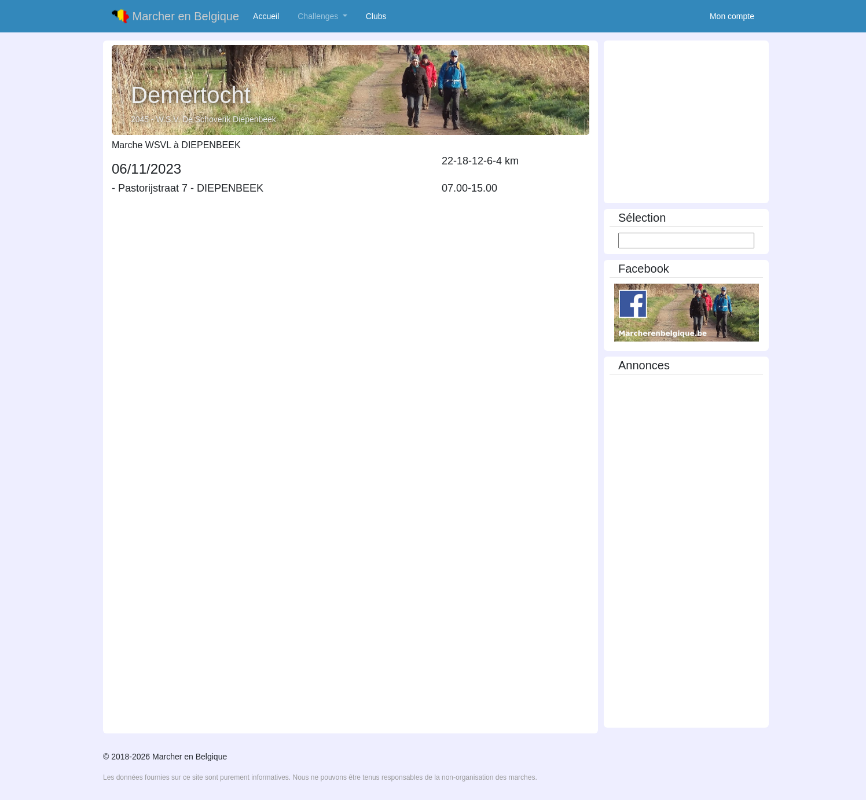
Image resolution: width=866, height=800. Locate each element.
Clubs (378, 15)
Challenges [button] (319, 16)
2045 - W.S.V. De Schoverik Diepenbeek (203, 119)
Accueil (268, 15)
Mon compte (732, 16)
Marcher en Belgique (175, 16)
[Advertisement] (686, 123)
